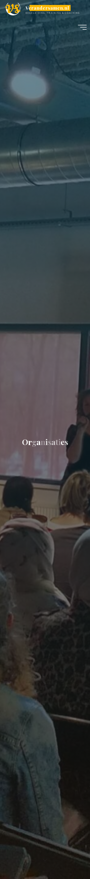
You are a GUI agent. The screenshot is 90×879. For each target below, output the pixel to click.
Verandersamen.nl (47, 8)
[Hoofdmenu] (82, 27)
